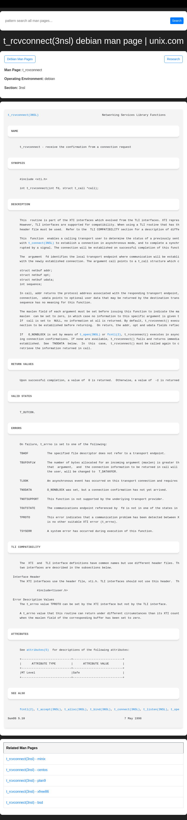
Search (177, 20)
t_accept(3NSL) (49, 709)
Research (173, 59)
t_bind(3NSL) (100, 709)
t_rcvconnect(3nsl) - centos (27, 770)
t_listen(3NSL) (155, 709)
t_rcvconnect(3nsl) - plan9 (26, 780)
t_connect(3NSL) (41, 243)
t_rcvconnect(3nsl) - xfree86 (27, 791)
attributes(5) (38, 650)
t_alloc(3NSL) (75, 709)
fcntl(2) (114, 334)
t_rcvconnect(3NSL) (23, 115)
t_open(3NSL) (90, 334)
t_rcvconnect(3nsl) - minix (25, 759)
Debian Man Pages (20, 59)
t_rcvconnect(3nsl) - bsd (24, 802)
